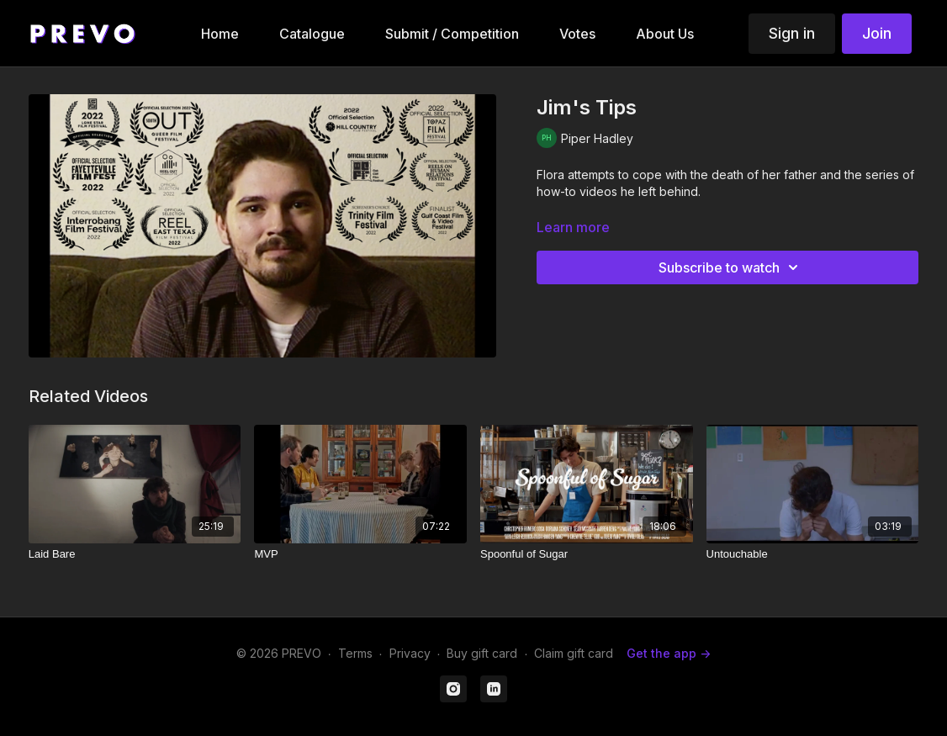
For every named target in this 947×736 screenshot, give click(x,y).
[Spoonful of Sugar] (586, 554)
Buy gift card (482, 653)
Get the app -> (669, 653)
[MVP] (360, 554)
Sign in (792, 33)
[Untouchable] (812, 554)
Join (876, 33)
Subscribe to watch (731, 267)
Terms (355, 653)
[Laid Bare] (135, 554)
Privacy (410, 653)
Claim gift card (573, 653)
